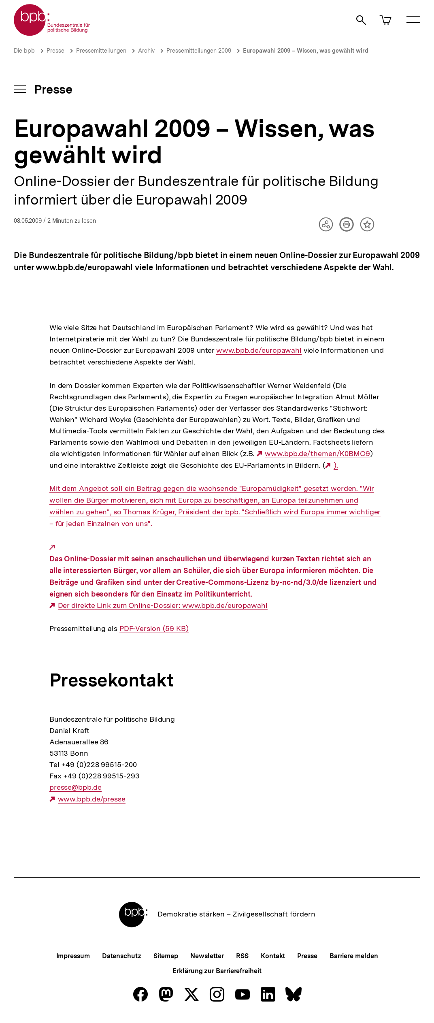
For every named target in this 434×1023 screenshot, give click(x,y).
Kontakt (273, 956)
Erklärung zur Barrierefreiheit (216, 971)
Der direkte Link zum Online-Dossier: (120, 605)
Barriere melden (354, 956)
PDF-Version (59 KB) (154, 628)
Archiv (146, 50)
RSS (242, 956)
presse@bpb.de (75, 787)
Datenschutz (121, 956)
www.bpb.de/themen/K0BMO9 (317, 453)
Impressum (73, 956)
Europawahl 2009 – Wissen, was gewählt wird (305, 50)
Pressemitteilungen (101, 50)
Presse (55, 50)
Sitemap (165, 956)
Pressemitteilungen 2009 (198, 50)
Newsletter (207, 956)
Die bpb (24, 50)
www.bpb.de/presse (92, 799)
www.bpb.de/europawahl (259, 350)
